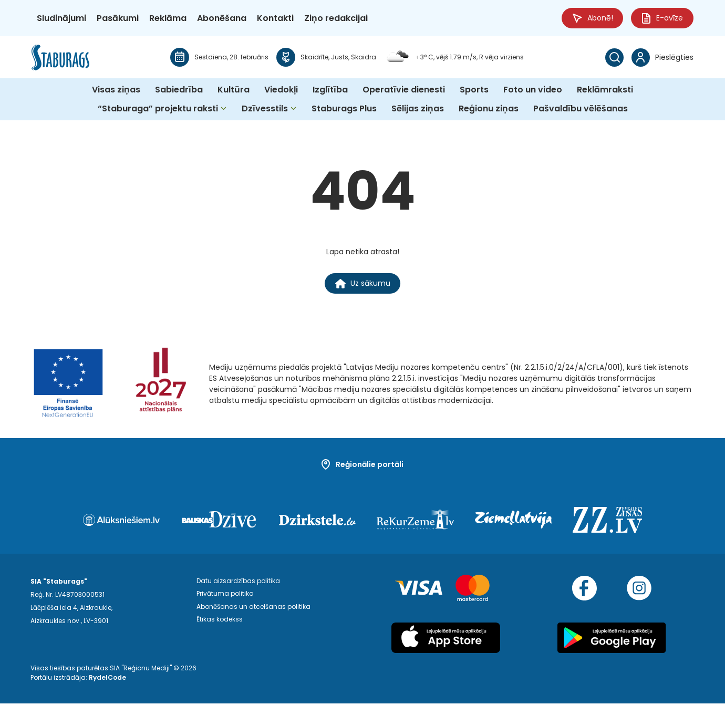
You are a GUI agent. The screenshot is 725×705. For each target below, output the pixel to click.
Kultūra (234, 90)
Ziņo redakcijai (336, 18)
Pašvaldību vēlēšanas (580, 109)
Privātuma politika (225, 596)
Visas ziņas (116, 90)
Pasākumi (118, 18)
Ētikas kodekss (219, 622)
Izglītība (330, 90)
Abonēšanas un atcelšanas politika (253, 609)
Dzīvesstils (265, 109)
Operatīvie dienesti (403, 90)
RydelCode (107, 679)
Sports (474, 90)
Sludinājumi (61, 18)
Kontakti (275, 18)
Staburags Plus (344, 109)
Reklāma (168, 18)
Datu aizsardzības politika (238, 582)
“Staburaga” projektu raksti (158, 109)
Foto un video (532, 90)
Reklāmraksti (605, 90)
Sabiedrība (179, 90)
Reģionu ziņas (489, 109)
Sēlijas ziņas (417, 109)
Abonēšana (221, 18)
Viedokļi (281, 90)
